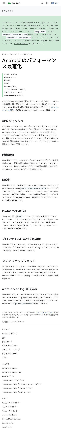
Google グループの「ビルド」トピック (17, 388)
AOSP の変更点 (21, 43)
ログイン (54, 3)
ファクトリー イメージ (11, 350)
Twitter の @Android (10, 368)
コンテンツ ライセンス (44, 312)
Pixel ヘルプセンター (10, 407)
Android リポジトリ (10, 334)
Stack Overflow (8, 423)
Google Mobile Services (11, 419)
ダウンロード (7, 342)
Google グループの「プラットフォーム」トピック (21, 384)
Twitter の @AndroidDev (11, 372)
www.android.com (9, 415)
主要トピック (27, 54)
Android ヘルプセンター (11, 403)
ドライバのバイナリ (10, 354)
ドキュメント (8, 11)
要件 (3, 338)
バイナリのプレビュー (10, 346)
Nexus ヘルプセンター (10, 411)
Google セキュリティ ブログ (13, 380)
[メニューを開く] (3, 3)
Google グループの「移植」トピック (16, 392)
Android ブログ (8, 376)
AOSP (4, 54)
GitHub (5, 358)
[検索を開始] (41, 3)
